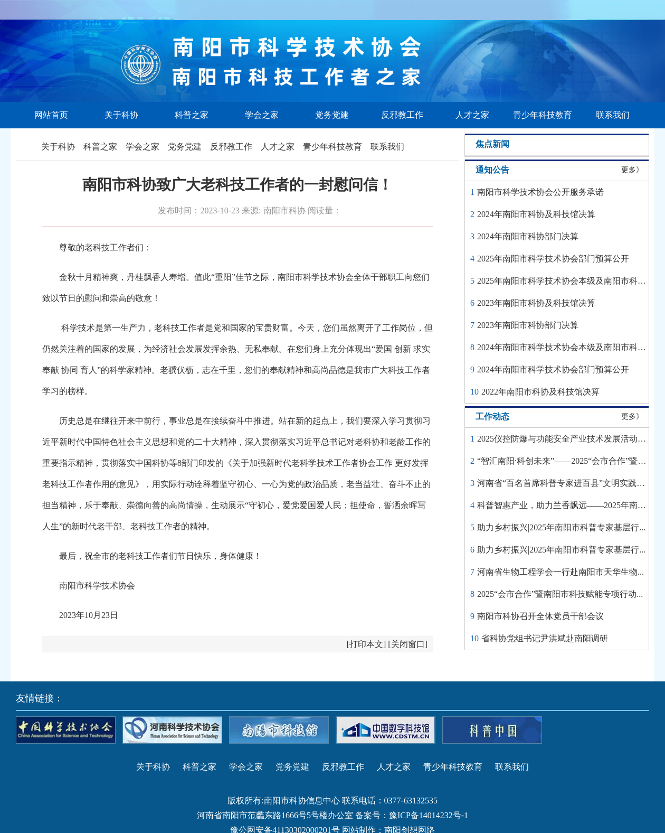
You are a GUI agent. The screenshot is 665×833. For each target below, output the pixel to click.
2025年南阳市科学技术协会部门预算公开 (553, 258)
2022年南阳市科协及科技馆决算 (540, 391)
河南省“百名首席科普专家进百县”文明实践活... (564, 483)
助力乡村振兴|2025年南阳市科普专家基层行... (561, 527)
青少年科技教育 (542, 114)
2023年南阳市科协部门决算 (527, 325)
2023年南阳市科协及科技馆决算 (536, 302)
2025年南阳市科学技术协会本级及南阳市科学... (564, 280)
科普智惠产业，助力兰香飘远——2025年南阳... (564, 505)
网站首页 (51, 114)
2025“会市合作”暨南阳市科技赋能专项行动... (560, 593)
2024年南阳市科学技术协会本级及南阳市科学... (564, 347)
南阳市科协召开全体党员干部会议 (540, 616)
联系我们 (613, 114)
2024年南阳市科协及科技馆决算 (536, 214)
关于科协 (121, 114)
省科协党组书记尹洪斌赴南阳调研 (544, 638)
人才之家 (472, 114)
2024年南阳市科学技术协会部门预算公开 (553, 369)
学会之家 (262, 114)
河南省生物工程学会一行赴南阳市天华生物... (560, 571)
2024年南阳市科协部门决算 (527, 236)
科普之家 (191, 114)
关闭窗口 (408, 644)
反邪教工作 (402, 114)
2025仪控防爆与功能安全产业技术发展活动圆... (564, 438)
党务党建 (332, 114)
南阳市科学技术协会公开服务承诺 (540, 192)
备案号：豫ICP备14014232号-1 (411, 815)
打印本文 (366, 644)
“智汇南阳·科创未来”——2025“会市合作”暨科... (564, 460)
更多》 (632, 170)
